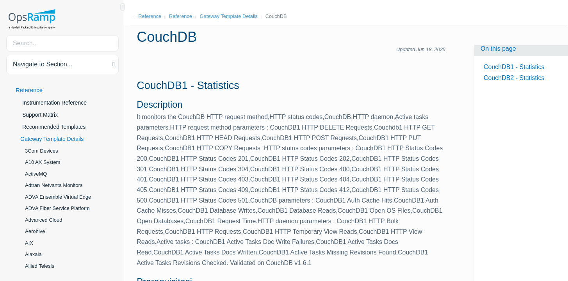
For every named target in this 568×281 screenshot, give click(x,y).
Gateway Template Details (52, 139)
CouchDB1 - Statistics (514, 67)
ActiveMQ (36, 174)
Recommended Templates (53, 127)
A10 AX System (42, 162)
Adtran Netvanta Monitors (53, 185)
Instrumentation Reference (54, 103)
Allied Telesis (39, 266)
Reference (29, 90)
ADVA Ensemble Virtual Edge (58, 197)
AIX (29, 243)
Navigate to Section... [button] (42, 64)
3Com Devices (41, 151)
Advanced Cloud (43, 220)
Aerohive (35, 231)
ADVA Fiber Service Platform (57, 208)
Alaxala (33, 254)
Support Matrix (40, 115)
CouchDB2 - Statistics (514, 78)
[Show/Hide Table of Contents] (122, 7)
